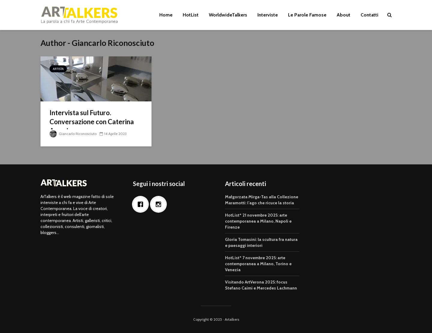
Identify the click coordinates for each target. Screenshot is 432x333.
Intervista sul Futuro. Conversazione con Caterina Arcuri (92, 122)
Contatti (369, 15)
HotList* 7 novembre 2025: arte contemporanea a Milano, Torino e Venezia (258, 263)
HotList (191, 15)
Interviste (267, 15)
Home (165, 15)
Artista (58, 69)
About (343, 15)
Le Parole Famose (307, 15)
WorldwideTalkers (228, 15)
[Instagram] (160, 204)
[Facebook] (142, 204)
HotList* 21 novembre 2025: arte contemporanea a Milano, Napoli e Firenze (258, 221)
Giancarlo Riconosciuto (73, 133)
